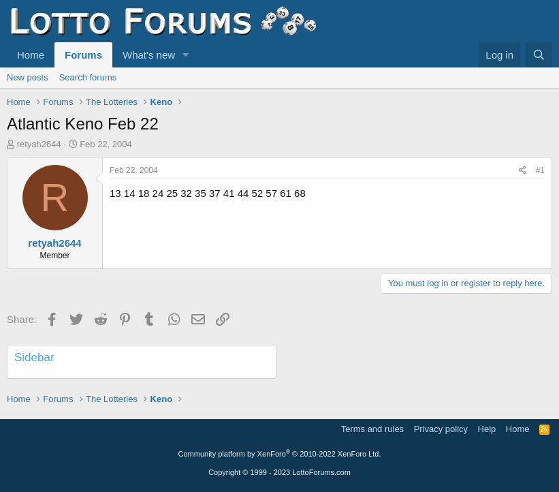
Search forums (88, 77)
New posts (27, 77)
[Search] (539, 54)
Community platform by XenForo (279, 454)
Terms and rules (372, 429)
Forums (83, 55)
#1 (540, 170)
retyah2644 (39, 144)
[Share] (522, 171)
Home (30, 55)
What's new (149, 55)
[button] (185, 54)
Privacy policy (441, 429)
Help (487, 429)
